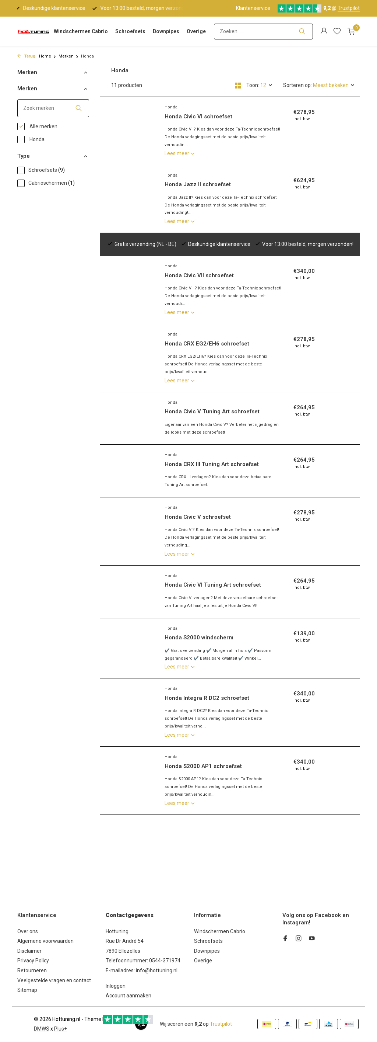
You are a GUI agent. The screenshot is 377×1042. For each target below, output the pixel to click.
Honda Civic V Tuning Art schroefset (212, 388)
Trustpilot (349, 8)
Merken (69, 56)
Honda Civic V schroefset (198, 517)
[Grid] (238, 85)
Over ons (27, 931)
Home (47, 56)
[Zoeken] (263, 31)
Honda (31, 139)
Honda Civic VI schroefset (198, 116)
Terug (26, 56)
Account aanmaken (128, 995)
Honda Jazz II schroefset (198, 184)
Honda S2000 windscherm (199, 637)
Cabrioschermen (46, 183)
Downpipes (166, 31)
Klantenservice (253, 8)
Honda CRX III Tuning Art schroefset (212, 464)
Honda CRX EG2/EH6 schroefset (207, 320)
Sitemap (27, 990)
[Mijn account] (323, 31)
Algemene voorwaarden (45, 941)
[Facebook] (285, 939)
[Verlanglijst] (337, 31)
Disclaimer (29, 951)
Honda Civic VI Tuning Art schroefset (213, 584)
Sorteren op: (297, 85)
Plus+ (60, 1029)
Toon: (252, 85)
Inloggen (116, 986)
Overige (196, 31)
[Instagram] (299, 939)
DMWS (41, 1029)
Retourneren (32, 970)
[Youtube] (312, 939)
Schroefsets (130, 31)
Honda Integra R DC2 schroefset (207, 698)
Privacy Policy (33, 960)
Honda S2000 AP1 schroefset (203, 766)
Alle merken (37, 126)
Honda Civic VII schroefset (199, 252)
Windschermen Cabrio (81, 31)
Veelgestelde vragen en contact (54, 980)
